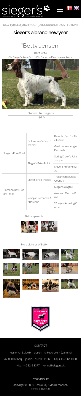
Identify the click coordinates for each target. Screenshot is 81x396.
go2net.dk (45, 388)
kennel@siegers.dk (54, 365)
